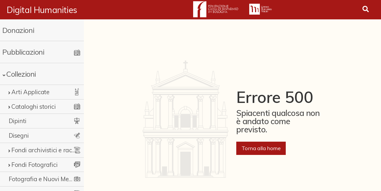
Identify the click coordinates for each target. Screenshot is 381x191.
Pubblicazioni (23, 52)
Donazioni (18, 30)
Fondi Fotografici (34, 164)
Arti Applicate (30, 92)
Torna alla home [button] (261, 148)
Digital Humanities (42, 10)
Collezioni (21, 74)
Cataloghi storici (33, 106)
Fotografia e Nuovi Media (41, 179)
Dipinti (17, 121)
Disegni (19, 135)
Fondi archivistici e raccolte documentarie (43, 150)
